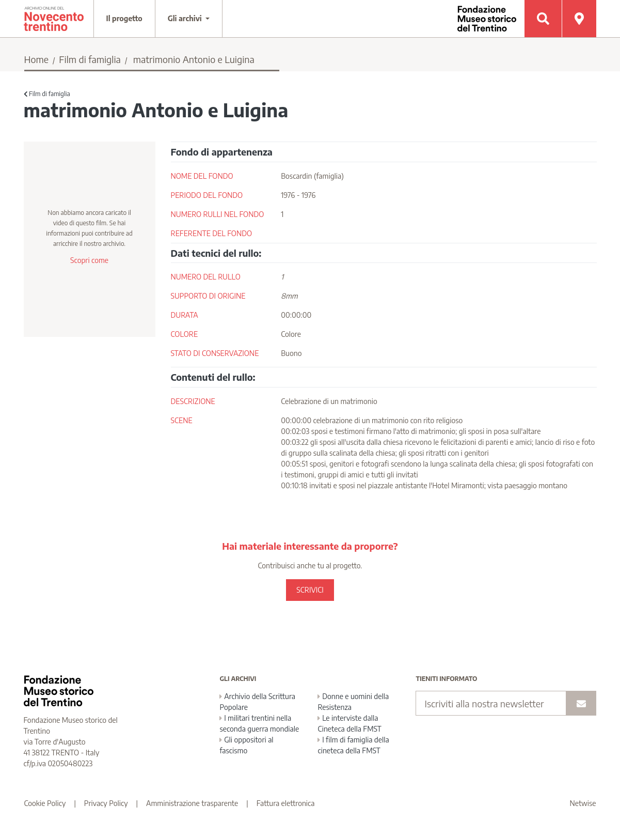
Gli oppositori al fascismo (246, 745)
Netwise (583, 803)
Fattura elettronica (286, 803)
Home (36, 59)
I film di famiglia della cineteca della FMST (353, 745)
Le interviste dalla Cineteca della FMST (349, 723)
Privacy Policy (106, 803)
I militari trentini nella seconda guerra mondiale (259, 723)
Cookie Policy (45, 803)
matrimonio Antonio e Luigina (194, 59)
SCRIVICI (309, 589)
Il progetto (124, 18)
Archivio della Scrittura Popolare (257, 701)
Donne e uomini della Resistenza (353, 701)
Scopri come (89, 260)
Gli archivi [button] (186, 18)
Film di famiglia (90, 59)
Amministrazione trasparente (192, 803)
